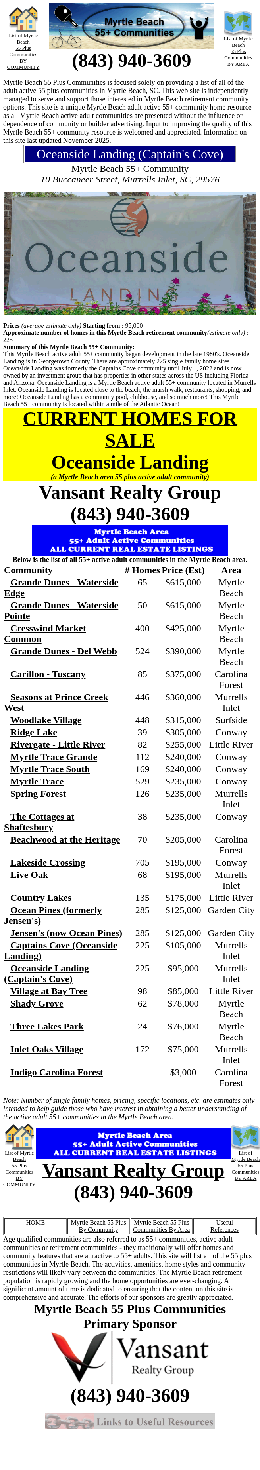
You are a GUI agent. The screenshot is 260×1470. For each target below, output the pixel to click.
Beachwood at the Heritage (65, 839)
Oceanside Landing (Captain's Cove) (46, 973)
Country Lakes (40, 898)
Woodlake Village (45, 720)
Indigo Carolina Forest (56, 1072)
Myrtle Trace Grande (53, 757)
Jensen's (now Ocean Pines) (66, 933)
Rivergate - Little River (57, 744)
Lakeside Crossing (47, 862)
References (224, 1229)
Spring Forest (38, 793)
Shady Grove (37, 1003)
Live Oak (29, 875)
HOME (35, 1222)
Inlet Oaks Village (46, 1049)
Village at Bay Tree (48, 991)
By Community (98, 1229)
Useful (224, 1222)
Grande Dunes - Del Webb (63, 651)
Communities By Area (161, 1229)
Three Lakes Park (47, 1026)
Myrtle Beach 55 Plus (98, 1222)
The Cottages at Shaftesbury (39, 821)
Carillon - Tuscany (47, 674)
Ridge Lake (33, 732)
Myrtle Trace (37, 781)
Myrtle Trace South (50, 769)
